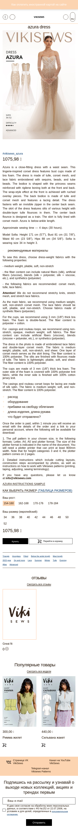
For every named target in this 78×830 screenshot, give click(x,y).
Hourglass (16, 556)
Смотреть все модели (39, 671)
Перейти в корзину (53, 541)
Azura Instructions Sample (24, 484)
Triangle (6, 556)
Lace (30, 560)
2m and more (19, 560)
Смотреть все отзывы (39, 584)
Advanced (13, 564)
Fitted (25, 556)
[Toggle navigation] (5, 17)
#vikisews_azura (13, 153)
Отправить (39, 822)
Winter (47, 560)
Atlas (5, 564)
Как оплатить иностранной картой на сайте (39, 4)
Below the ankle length (40, 556)
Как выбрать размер (37, 490)
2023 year (7, 560)
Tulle (55, 560)
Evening (63, 560)
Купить (15, 541)
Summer (38, 560)
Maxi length (57, 556)
